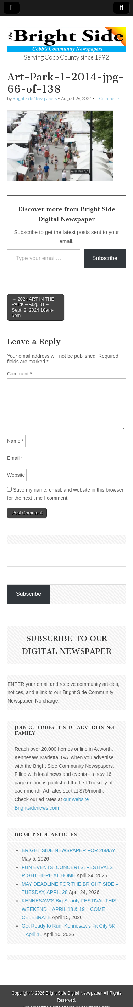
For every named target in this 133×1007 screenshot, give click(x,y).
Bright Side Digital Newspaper (73, 993)
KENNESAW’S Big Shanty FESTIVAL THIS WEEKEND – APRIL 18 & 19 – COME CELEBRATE (69, 909)
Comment (19, 373)
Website (16, 475)
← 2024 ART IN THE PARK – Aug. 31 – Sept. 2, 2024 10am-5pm (33, 307)
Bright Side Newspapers (34, 98)
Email (15, 458)
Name (15, 441)
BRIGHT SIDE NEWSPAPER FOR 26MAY (68, 850)
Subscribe (104, 258)
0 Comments (108, 98)
